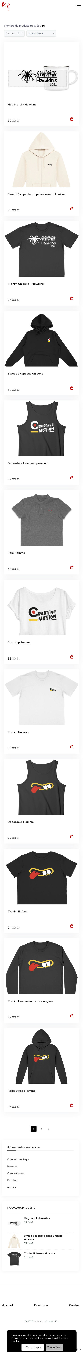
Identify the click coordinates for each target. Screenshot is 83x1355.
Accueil (7, 1305)
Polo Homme (16, 552)
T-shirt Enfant (17, 911)
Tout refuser (54, 1347)
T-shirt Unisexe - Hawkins (26, 283)
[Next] (49, 1129)
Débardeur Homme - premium (28, 463)
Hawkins (12, 1166)
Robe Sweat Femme (21, 1090)
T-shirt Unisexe (18, 732)
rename (11, 1187)
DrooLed (12, 1180)
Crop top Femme (19, 642)
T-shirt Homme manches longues (30, 1001)
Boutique (41, 1305)
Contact (75, 1305)
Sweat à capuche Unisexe (25, 373)
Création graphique (18, 1159)
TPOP (78, 1349)
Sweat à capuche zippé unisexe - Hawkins (37, 194)
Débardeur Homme (21, 822)
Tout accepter (32, 1347)
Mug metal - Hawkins (22, 104)
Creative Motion (16, 1173)
